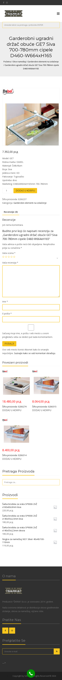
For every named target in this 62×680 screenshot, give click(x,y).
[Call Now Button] (31, 673)
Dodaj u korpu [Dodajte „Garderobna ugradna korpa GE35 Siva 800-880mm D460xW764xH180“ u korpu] (41, 410)
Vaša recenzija (10, 262)
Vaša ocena (8, 253)
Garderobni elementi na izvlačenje (43, 61)
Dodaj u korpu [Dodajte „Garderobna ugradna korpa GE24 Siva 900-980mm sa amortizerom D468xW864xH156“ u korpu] (11, 410)
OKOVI (9, 676)
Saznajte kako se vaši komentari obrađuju (34, 353)
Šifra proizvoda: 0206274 (16, 389)
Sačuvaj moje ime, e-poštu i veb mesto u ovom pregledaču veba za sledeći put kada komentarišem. (27, 335)
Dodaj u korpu (25, 190)
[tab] (10, 212)
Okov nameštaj (19, 61)
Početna (7, 61)
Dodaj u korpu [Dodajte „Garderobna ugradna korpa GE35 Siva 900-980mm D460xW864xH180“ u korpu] (11, 459)
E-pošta (7, 313)
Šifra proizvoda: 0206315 (46, 389)
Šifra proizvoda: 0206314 (16, 438)
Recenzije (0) (11, 211)
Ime (5, 301)
